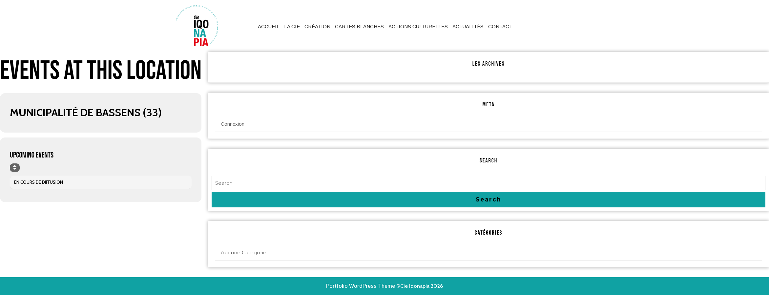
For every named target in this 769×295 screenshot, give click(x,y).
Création (317, 26)
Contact (500, 26)
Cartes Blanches (359, 26)
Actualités (468, 26)
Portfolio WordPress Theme (360, 286)
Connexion (232, 124)
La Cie (292, 26)
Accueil (269, 26)
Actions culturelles (418, 26)
